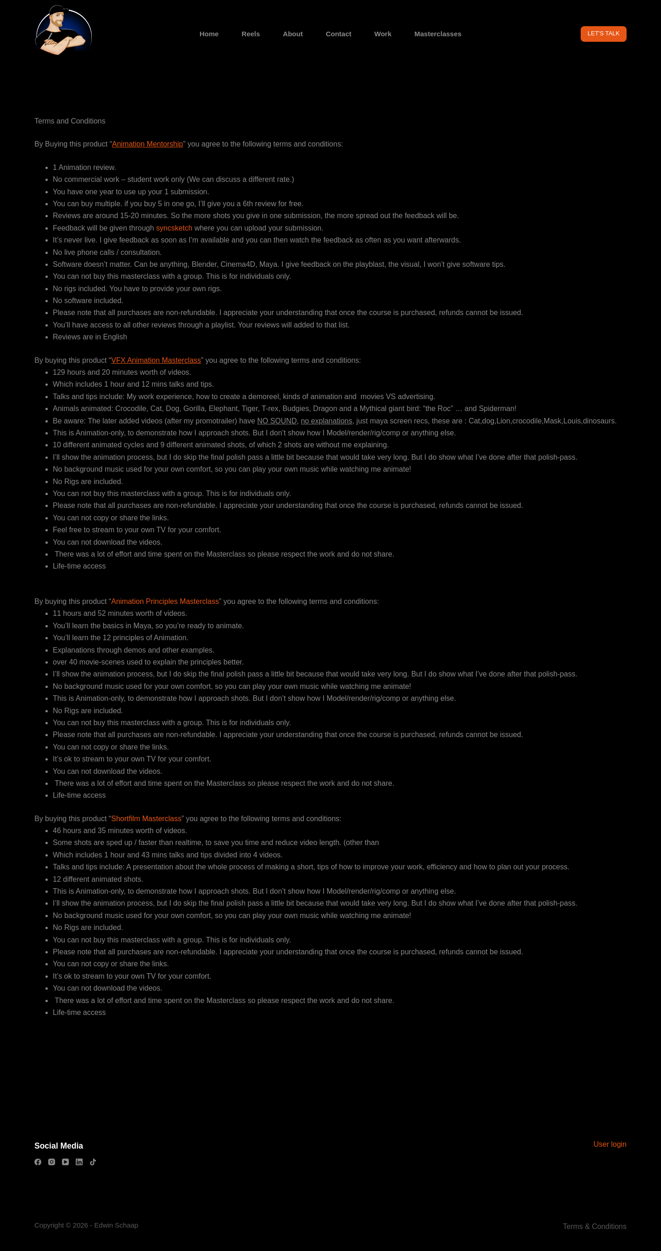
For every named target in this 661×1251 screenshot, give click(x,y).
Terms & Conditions (595, 1226)
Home (209, 34)
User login (610, 1144)
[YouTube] (65, 1162)
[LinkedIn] (79, 1162)
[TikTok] (93, 1162)
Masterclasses (438, 34)
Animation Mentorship (147, 144)
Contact (339, 34)
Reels (250, 34)
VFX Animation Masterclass (156, 360)
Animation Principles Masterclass (165, 601)
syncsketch (175, 228)
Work (383, 34)
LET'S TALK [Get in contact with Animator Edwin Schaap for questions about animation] (604, 33)
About (292, 34)
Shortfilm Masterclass (146, 819)
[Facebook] (37, 1162)
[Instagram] (51, 1162)
